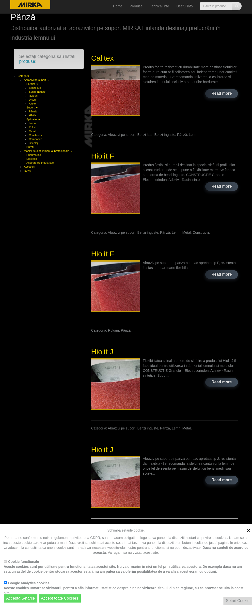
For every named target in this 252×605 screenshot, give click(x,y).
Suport (32, 107)
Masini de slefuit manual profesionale (48, 150)
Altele (32, 103)
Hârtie (32, 115)
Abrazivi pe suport (36, 79)
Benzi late (35, 87)
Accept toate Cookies (59, 598)
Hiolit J (102, 352)
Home (117, 6)
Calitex (102, 58)
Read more (221, 93)
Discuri (33, 99)
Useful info (184, 6)
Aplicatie (33, 119)
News (27, 170)
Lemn (32, 123)
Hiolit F (102, 156)
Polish (32, 127)
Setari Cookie (238, 601)
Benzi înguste (37, 91)
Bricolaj (33, 143)
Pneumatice (33, 154)
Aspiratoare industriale (40, 162)
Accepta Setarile (20, 598)
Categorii (25, 75)
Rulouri (33, 95)
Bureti (29, 146)
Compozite (35, 139)
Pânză (33, 111)
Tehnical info (159, 6)
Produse (136, 6)
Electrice (31, 158)
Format (32, 83)
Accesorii (29, 166)
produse (27, 61)
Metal (32, 131)
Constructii (35, 135)
